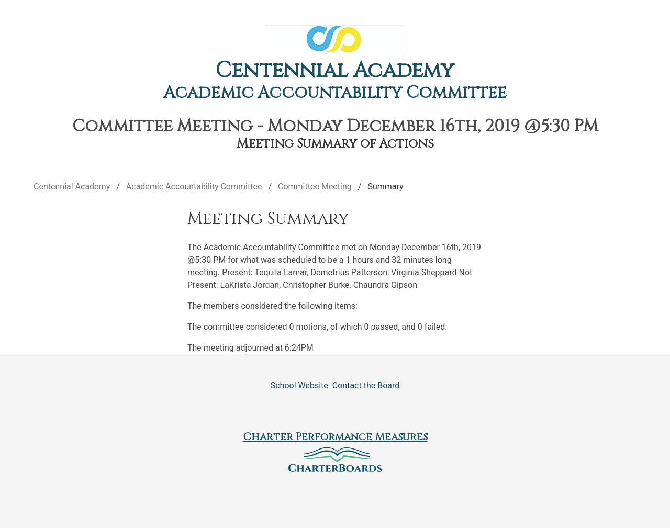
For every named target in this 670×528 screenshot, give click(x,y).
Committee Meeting (315, 187)
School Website (299, 385)
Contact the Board (365, 385)
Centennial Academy (335, 71)
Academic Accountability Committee (335, 93)
